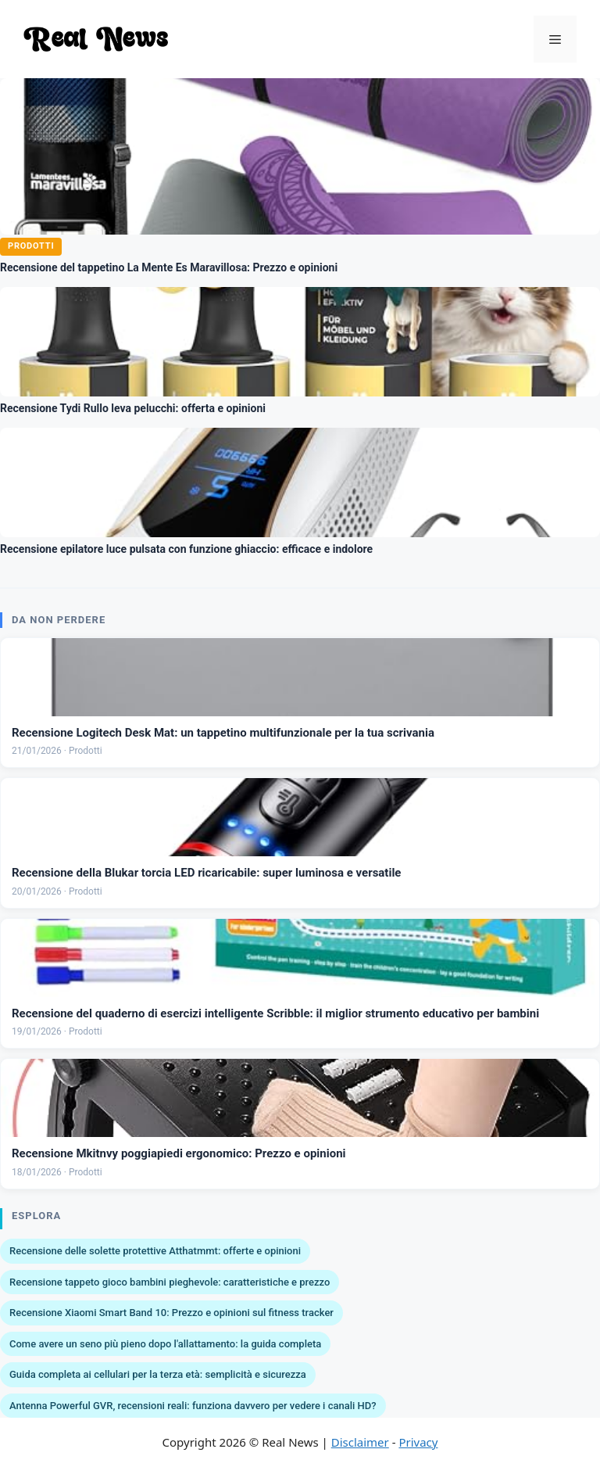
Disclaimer (360, 1442)
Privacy (418, 1442)
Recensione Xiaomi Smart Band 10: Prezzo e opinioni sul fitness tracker (171, 1312)
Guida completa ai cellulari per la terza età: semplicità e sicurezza (157, 1374)
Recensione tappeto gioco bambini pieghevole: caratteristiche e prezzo (169, 1282)
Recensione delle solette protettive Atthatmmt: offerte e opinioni (155, 1251)
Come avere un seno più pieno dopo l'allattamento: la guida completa (165, 1344)
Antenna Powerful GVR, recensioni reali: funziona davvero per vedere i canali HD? (193, 1405)
